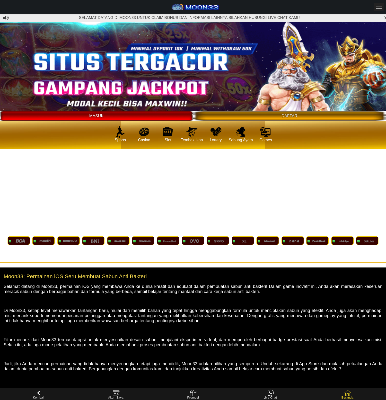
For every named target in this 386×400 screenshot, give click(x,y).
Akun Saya (115, 394)
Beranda (347, 394)
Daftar (289, 116)
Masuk (96, 116)
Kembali (38, 394)
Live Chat (270, 394)
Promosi (193, 394)
